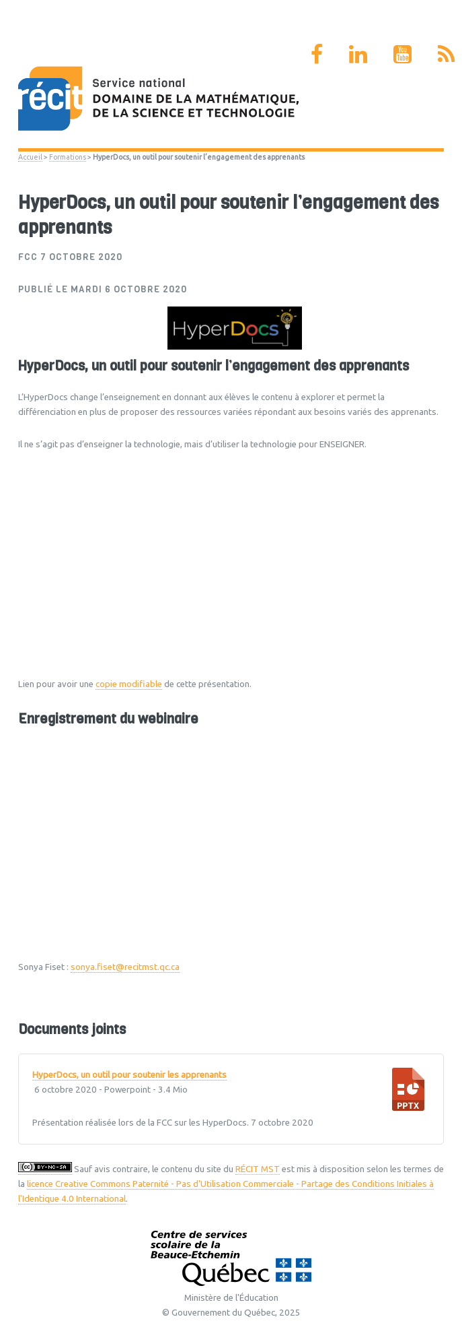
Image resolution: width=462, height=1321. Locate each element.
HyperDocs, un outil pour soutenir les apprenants (129, 1075)
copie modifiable (128, 684)
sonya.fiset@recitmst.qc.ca (125, 967)
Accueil (30, 157)
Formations (67, 157)
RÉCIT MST (257, 1169)
